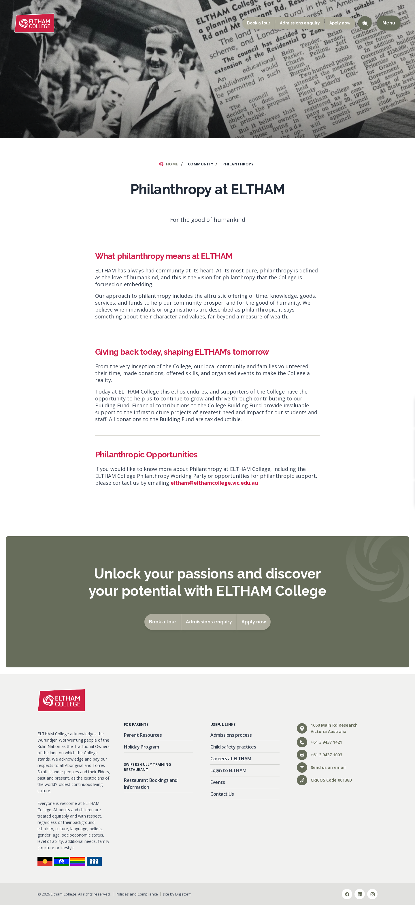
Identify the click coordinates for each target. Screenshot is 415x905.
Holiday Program (141, 747)
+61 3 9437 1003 (319, 755)
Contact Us (222, 794)
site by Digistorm (177, 894)
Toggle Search (365, 23)
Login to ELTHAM (228, 770)
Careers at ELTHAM (230, 758)
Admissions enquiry (300, 23)
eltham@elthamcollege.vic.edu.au (214, 482)
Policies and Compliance (137, 894)
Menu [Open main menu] (389, 23)
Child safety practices (233, 747)
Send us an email (321, 767)
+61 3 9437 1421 (319, 742)
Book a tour (258, 23)
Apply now (339, 23)
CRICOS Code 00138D (324, 780)
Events (217, 782)
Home (172, 164)
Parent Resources (143, 735)
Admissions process (231, 735)
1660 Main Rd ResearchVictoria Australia (327, 728)
